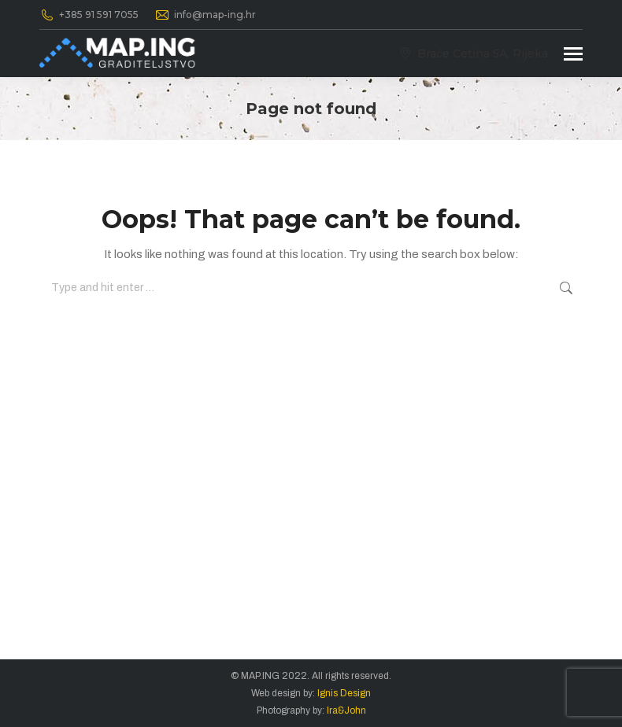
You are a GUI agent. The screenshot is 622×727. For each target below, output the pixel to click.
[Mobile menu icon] (573, 54)
